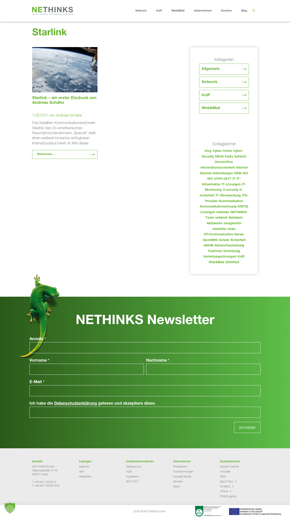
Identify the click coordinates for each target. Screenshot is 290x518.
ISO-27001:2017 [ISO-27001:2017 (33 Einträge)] (219, 179)
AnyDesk (225, 471)
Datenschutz (133, 466)
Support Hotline (229, 466)
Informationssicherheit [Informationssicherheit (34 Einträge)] (218, 167)
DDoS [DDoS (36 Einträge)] (219, 156)
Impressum (132, 476)
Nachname (157, 361)
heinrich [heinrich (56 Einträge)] (240, 156)
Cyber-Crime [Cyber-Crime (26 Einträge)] (222, 151)
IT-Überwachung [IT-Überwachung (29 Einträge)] (228, 195)
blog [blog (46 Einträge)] (208, 151)
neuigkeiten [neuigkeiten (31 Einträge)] (232, 223)
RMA (223, 476)
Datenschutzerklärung (75, 404)
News (176, 486)
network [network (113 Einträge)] (221, 218)
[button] (10, 508)
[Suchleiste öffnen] (253, 11)
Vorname (39, 361)
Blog (244, 11)
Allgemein (211, 69)
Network (144, 11)
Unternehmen (206, 11)
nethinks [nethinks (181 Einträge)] (222, 212)
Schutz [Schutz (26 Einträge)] (224, 240)
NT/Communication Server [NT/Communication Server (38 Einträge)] (224, 234)
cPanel (224, 491)
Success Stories (182, 476)
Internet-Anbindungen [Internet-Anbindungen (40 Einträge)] (216, 173)
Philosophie (180, 466)
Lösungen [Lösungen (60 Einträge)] (207, 212)
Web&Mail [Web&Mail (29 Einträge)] (216, 262)
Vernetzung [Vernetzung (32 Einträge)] (231, 251)
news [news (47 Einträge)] (232, 229)
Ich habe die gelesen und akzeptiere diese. (92, 404)
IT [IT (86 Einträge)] (233, 179)
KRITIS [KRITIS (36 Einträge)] (243, 206)
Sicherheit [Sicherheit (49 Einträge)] (238, 240)
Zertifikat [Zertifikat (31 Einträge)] (232, 262)
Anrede (37, 339)
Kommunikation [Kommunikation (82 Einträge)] (231, 201)
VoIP (162, 11)
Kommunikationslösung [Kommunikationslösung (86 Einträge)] (218, 206)
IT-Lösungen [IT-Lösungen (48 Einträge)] (231, 184)
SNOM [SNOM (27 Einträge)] (208, 245)
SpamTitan (226, 481)
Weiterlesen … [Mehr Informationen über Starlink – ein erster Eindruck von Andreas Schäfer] (46, 154)
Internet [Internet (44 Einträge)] (242, 167)
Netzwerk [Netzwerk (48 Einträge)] (236, 218)
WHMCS (225, 486)
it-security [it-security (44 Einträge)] (230, 190)
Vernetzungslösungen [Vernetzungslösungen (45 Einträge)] (219, 256)
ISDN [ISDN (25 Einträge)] (238, 173)
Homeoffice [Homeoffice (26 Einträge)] (224, 162)
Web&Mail (181, 11)
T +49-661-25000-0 (44, 482)
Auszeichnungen (183, 471)
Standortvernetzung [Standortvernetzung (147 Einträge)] (229, 245)
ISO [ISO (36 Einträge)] (245, 173)
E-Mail (37, 382)
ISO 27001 (132, 481)
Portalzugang (228, 496)
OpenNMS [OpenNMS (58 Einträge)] (210, 240)
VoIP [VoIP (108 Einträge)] (240, 256)
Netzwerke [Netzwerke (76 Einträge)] (214, 223)
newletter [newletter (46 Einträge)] (220, 229)
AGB (129, 471)
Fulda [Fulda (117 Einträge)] (229, 156)
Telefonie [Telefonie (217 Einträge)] (215, 251)
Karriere (230, 11)
